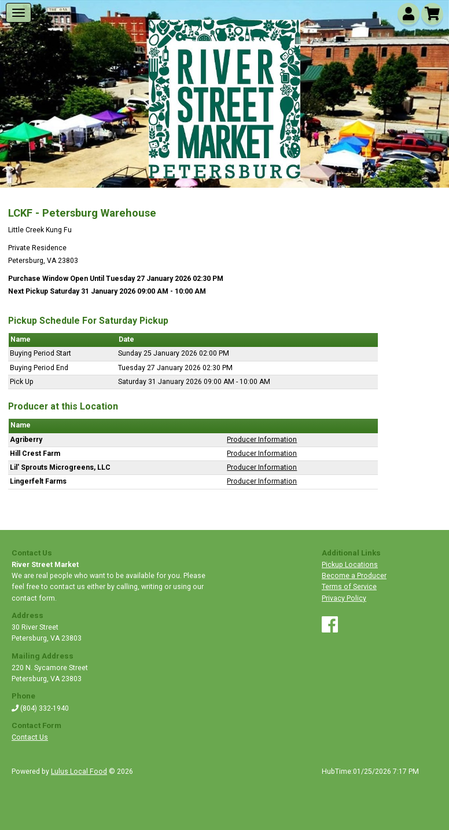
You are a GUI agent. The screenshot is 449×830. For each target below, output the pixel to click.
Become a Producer (354, 576)
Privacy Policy (344, 598)
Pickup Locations (350, 565)
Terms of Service (349, 587)
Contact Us (30, 737)
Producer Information (262, 440)
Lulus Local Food (79, 771)
